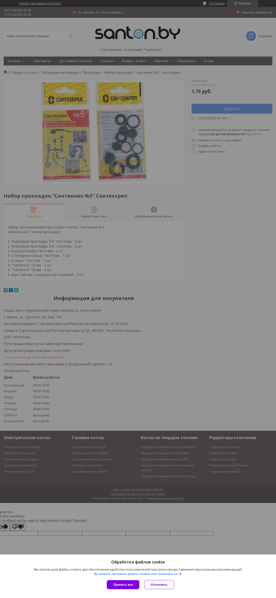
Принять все (123, 584)
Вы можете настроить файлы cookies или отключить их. (136, 574)
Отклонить (159, 584)
